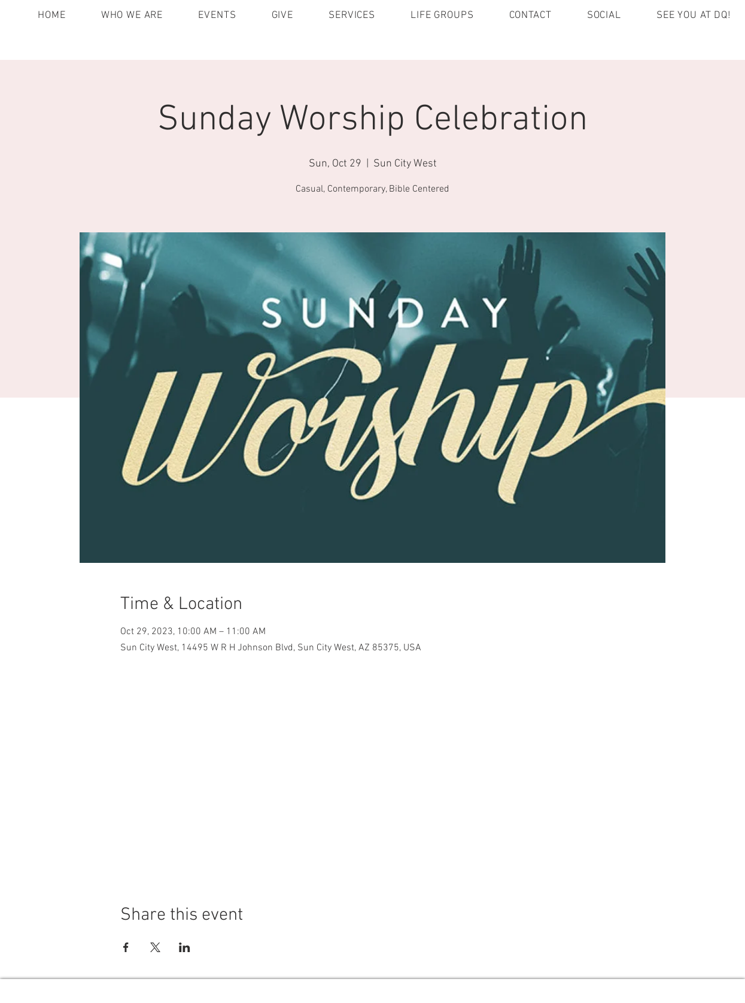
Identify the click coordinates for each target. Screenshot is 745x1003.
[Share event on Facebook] (126, 947)
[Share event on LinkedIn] (184, 947)
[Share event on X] (155, 947)
